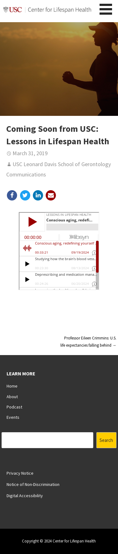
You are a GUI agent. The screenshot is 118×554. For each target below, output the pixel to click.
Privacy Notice (20, 473)
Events (13, 417)
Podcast (14, 407)
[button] (108, 9)
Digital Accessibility (25, 495)
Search (106, 440)
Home (12, 386)
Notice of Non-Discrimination (33, 484)
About (12, 396)
